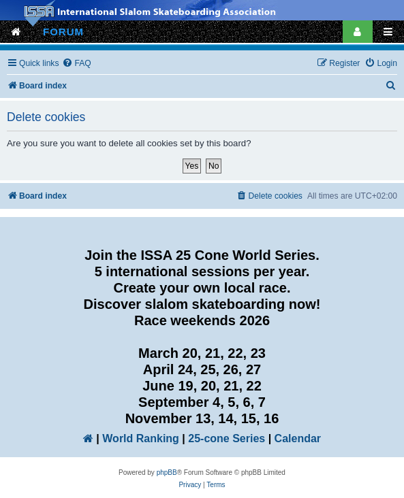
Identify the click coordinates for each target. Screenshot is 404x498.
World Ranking (140, 438)
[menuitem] (76, 63)
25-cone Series (226, 438)
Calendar (298, 438)
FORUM (63, 31)
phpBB (167, 472)
